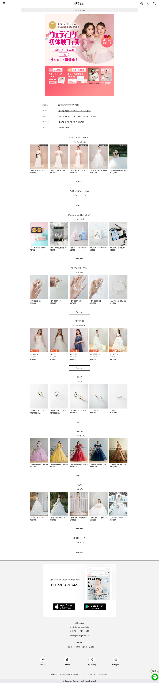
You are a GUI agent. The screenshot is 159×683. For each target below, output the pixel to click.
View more (79, 181)
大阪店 (91, 647)
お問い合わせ (103, 674)
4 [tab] (80, 100)
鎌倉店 (84, 647)
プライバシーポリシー (89, 674)
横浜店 (69, 647)
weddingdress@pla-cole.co (79, 635)
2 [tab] (77, 100)
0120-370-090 (79, 631)
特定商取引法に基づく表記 (69, 674)
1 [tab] (75, 100)
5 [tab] (82, 100)
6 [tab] (84, 100)
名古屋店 (77, 647)
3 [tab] (78, 100)
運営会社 (54, 674)
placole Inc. (78, 681)
